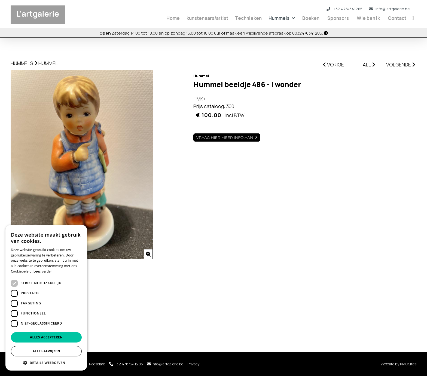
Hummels (279, 18)
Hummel (48, 63)
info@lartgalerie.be (389, 9)
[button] (46, 362)
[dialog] (46, 298)
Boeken (310, 18)
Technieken (248, 18)
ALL (369, 64)
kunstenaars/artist (207, 18)
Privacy (193, 363)
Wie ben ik (368, 18)
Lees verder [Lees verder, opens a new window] (42, 271)
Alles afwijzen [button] (46, 351)
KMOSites (408, 363)
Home (173, 18)
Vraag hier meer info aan (224, 137)
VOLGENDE (400, 64)
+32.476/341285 (344, 9)
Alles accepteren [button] (46, 337)
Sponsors (338, 18)
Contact (397, 18)
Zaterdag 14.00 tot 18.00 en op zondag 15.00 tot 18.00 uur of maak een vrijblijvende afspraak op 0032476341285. (213, 33)
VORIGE (333, 64)
